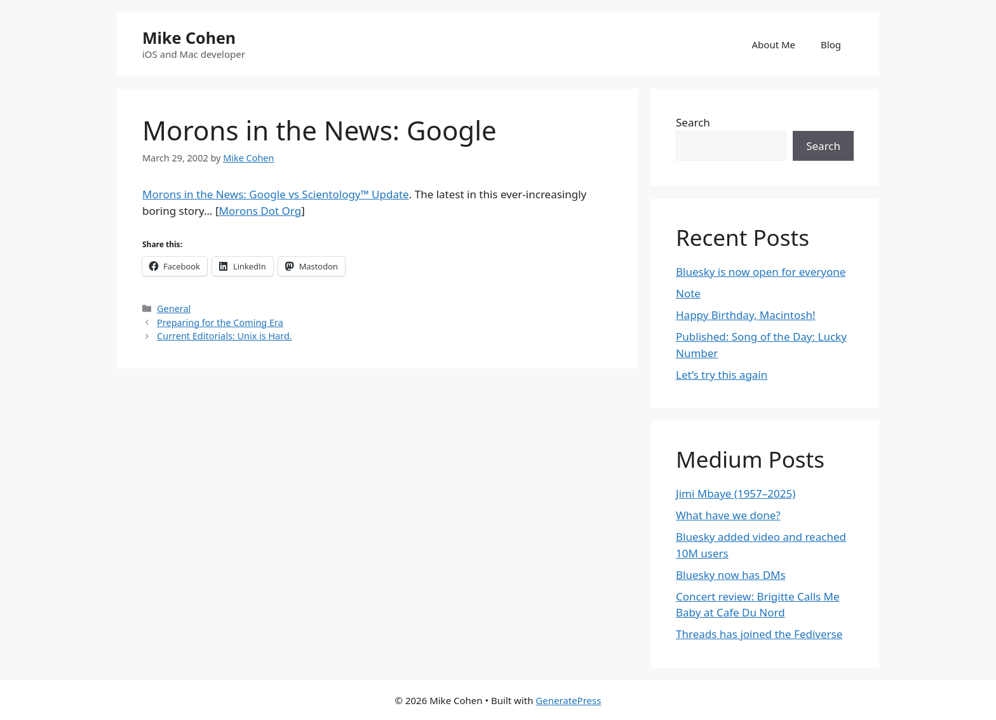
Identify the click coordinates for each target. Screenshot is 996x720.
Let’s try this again (721, 374)
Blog (831, 44)
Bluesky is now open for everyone (760, 271)
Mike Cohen (189, 37)
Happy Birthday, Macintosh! (746, 315)
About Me (774, 44)
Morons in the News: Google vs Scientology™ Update (275, 194)
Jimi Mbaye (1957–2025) (735, 493)
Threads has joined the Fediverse (759, 634)
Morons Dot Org (260, 210)
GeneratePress (568, 700)
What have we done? (728, 515)
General (174, 308)
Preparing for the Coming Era (220, 322)
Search (693, 122)
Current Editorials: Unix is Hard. (224, 336)
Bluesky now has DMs (731, 574)
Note (688, 293)
